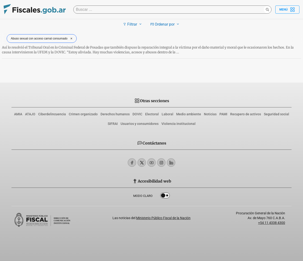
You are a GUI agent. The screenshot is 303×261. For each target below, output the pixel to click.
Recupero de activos (245, 114)
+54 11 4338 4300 (271, 223)
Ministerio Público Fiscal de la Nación (163, 218)
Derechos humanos (115, 114)
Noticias (210, 114)
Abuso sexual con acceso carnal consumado (42, 38)
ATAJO (30, 114)
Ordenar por (165, 24)
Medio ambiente (188, 114)
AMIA (18, 114)
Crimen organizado (83, 114)
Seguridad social (276, 114)
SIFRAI (113, 124)
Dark (165, 196)
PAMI (223, 114)
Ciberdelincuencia (52, 114)
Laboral (167, 114)
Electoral (152, 114)
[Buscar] (169, 9)
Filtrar (133, 24)
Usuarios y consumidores (140, 124)
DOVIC (137, 114)
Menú (287, 9)
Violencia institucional (178, 124)
